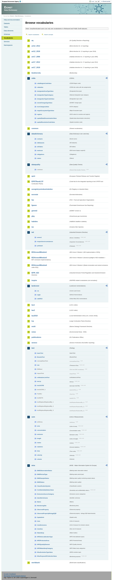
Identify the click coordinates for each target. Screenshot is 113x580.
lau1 (33, 305)
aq (32, 40)
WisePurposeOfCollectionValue (47, 556)
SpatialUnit (40, 517)
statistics (40, 447)
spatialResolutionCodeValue (46, 122)
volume (39, 459)
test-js (39, 381)
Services (6, 41)
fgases (34, 205)
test (32, 348)
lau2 (33, 310)
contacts (40, 139)
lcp (32, 321)
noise (33, 332)
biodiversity (36, 73)
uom (33, 417)
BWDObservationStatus (44, 470)
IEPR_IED (35, 273)
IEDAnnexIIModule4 (39, 265)
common (34, 128)
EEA (12, 1)
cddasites (40, 87)
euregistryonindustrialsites (42, 189)
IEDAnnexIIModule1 (39, 252)
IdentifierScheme (42, 498)
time (38, 451)
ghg (32, 216)
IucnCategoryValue (43, 106)
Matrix (39, 502)
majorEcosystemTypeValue (45, 110)
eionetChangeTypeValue (44, 103)
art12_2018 (35, 51)
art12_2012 (35, 46)
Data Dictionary (19, 16)
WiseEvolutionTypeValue (45, 552)
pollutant (40, 245)
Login (92, 1)
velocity (39, 455)
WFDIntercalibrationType (45, 537)
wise (33, 465)
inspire (34, 280)
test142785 (40, 385)
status (39, 158)
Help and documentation (12, 20)
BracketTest (41, 357)
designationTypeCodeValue (45, 99)
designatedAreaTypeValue (45, 91)
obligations (40, 154)
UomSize (40, 529)
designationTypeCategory (45, 95)
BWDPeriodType (42, 474)
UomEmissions (42, 525)
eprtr (33, 176)
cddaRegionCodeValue (44, 83)
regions (39, 114)
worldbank (35, 562)
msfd (33, 326)
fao (32, 200)
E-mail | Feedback (10, 574)
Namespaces (8, 45)
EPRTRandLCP (37, 181)
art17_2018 (35, 67)
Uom (38, 521)
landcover (35, 286)
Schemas (7, 34)
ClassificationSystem (43, 486)
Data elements (8, 31)
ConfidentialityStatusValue (45, 490)
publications (36, 337)
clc (38, 291)
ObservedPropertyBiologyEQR (46, 513)
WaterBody (40, 533)
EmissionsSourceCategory (45, 494)
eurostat (34, 194)
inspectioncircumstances (45, 241)
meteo (39, 442)
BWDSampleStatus (43, 478)
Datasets (7, 23)
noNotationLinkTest (43, 377)
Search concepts (48, 34)
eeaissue (40, 150)
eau (38, 365)
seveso (34, 343)
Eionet (12, 16)
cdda (33, 78)
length (39, 438)
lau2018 (34, 316)
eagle (39, 295)
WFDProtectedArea (43, 540)
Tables (6, 27)
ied (32, 232)
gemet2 (34, 211)
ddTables (40, 146)
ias (32, 227)
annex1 (39, 237)
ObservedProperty (43, 509)
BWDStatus (40, 482)
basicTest (40, 353)
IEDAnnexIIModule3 (39, 257)
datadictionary (37, 134)
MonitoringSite (41, 505)
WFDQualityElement (43, 544)
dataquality (35, 164)
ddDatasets (40, 143)
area (38, 426)
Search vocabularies (33, 34)
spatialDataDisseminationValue (47, 118)
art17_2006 (35, 57)
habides (34, 221)
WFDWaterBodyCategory (45, 548)
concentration (41, 430)
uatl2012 (39, 298)
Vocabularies (8, 38)
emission (40, 434)
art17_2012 (35, 62)
